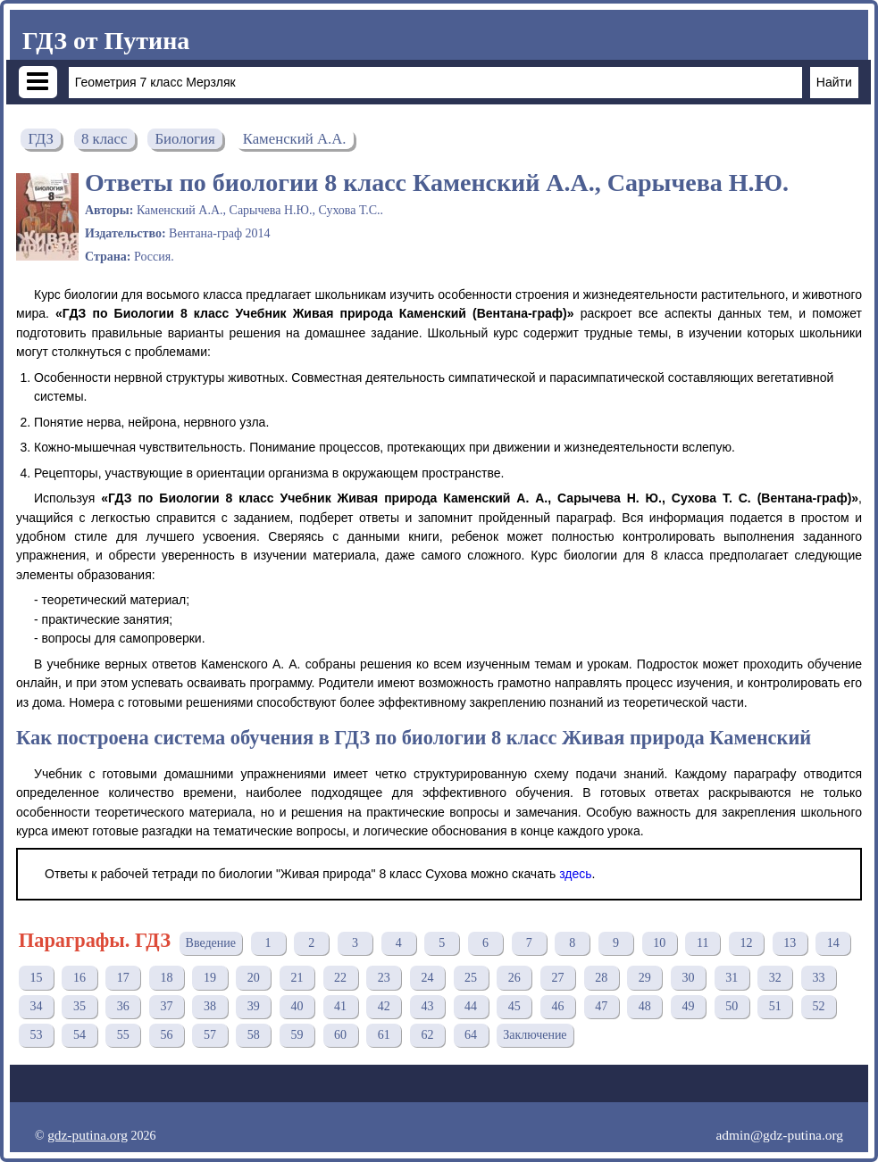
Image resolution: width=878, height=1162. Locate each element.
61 (384, 1035)
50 (731, 1006)
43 (427, 1006)
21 (296, 977)
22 (340, 977)
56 (166, 1035)
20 (253, 977)
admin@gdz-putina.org (779, 1134)
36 (123, 1006)
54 (79, 1035)
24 (427, 977)
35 (79, 1006)
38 (210, 1006)
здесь (575, 874)
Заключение (534, 1035)
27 (557, 977)
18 (166, 977)
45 (514, 1006)
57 (210, 1035)
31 (731, 977)
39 (253, 1006)
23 (384, 977)
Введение (211, 943)
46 (557, 1006)
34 (35, 1006)
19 (210, 977)
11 (702, 943)
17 (123, 977)
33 (818, 977)
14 (833, 943)
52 (818, 1006)
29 (645, 977)
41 (340, 1006)
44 (470, 1006)
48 (645, 1006)
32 (775, 977)
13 (789, 943)
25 (470, 977)
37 (166, 1006)
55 (123, 1035)
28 (601, 977)
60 (340, 1035)
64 (470, 1035)
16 (79, 977)
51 (775, 1006)
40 (296, 1006)
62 (427, 1035)
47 (601, 1006)
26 (514, 977)
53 (35, 1035)
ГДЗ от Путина (105, 40)
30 (687, 977)
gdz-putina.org (87, 1134)
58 (253, 1035)
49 (687, 1006)
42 (384, 1006)
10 (659, 943)
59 (296, 1035)
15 (35, 977)
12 (746, 943)
